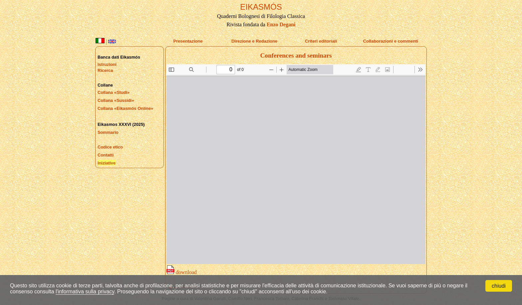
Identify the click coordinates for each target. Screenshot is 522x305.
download (181, 272)
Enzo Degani (281, 24)
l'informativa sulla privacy (85, 291)
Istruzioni (107, 64)
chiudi (499, 286)
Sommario (108, 132)
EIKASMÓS (261, 6)
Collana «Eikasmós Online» (125, 108)
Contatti (106, 154)
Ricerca (105, 70)
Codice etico (110, 147)
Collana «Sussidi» (116, 100)
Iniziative (107, 162)
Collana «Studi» (114, 92)
